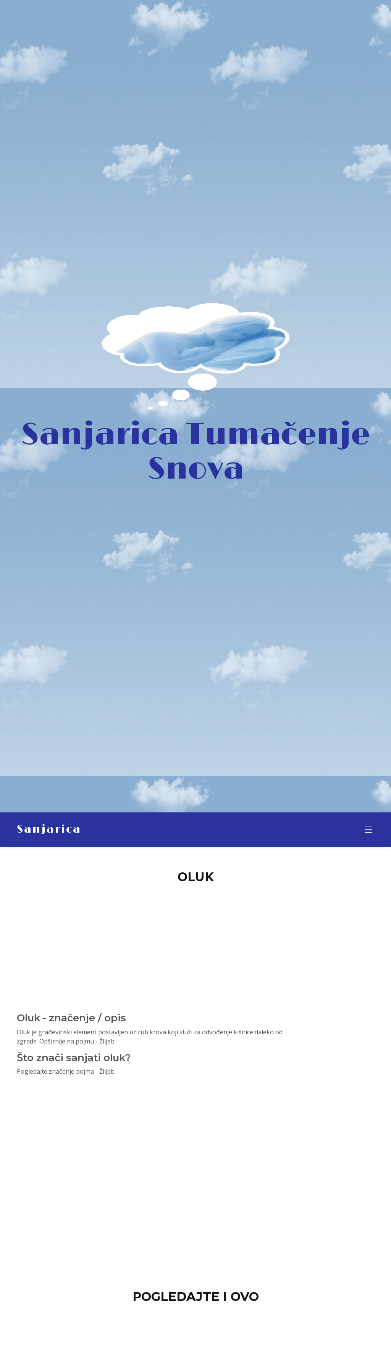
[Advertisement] (195, 943)
